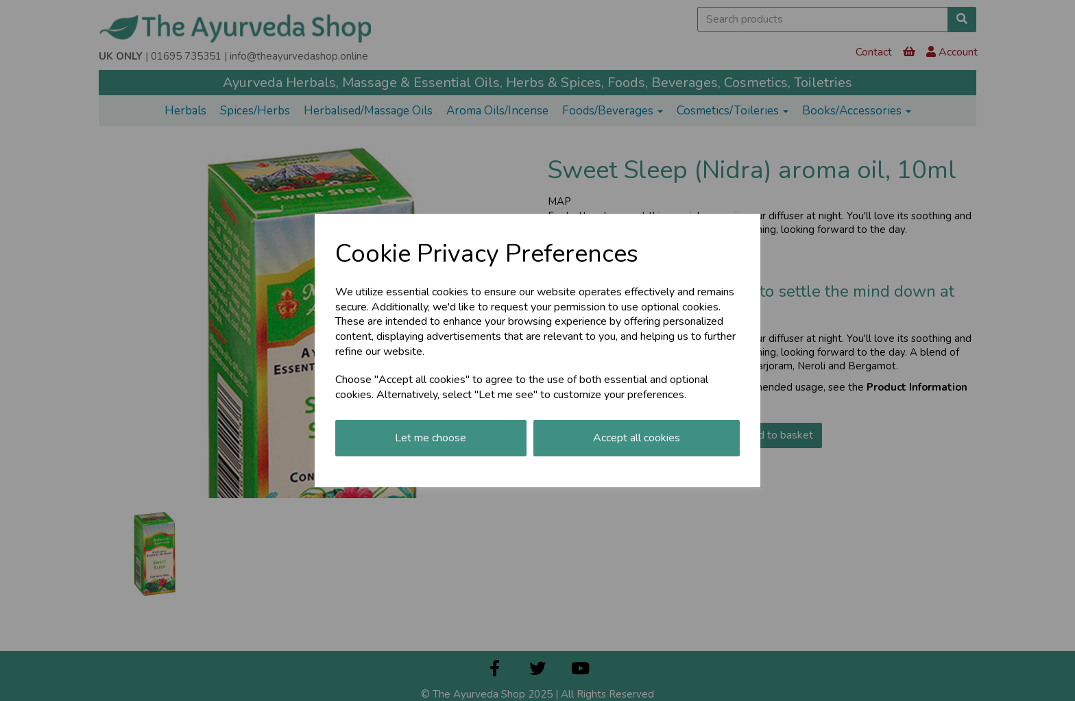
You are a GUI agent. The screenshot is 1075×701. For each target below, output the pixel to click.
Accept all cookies (636, 437)
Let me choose (430, 437)
